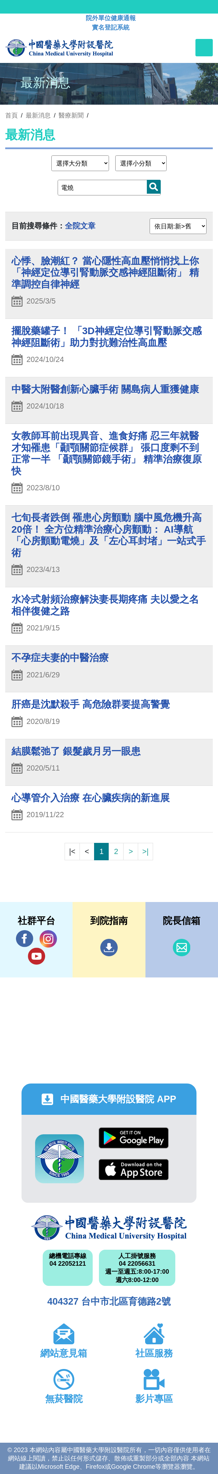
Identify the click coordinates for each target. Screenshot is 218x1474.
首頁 (11, 115)
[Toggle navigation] (204, 47)
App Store (134, 1169)
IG (48, 939)
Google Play (134, 1138)
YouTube (36, 956)
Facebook (24, 938)
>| (145, 851)
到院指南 (109, 947)
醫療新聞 (71, 115)
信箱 (181, 947)
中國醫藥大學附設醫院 (109, 1227)
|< (72, 851)
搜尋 (154, 187)
